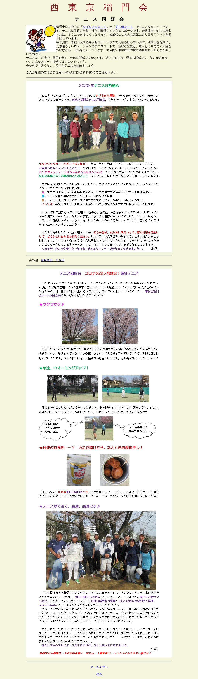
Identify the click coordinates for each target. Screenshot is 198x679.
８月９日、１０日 (52, 260)
